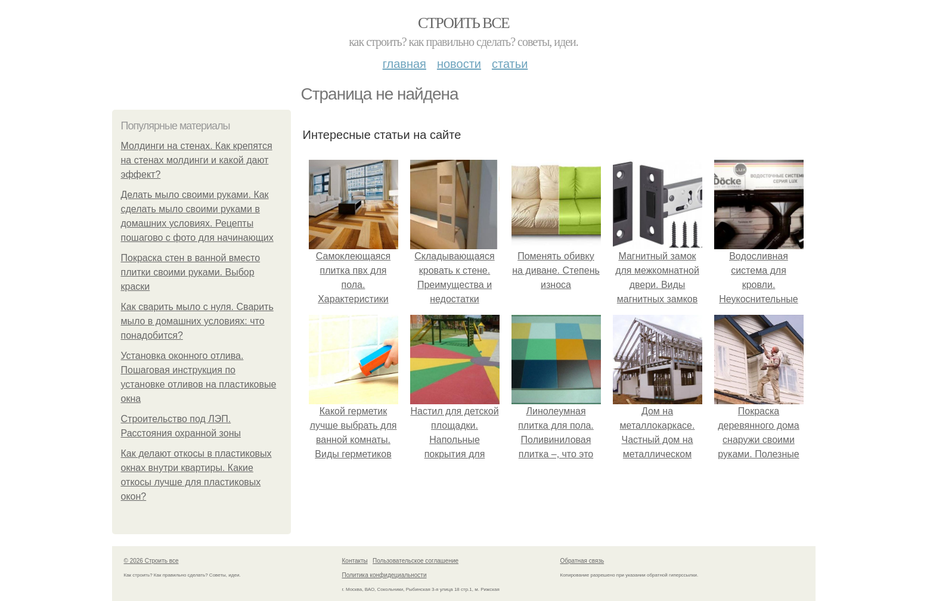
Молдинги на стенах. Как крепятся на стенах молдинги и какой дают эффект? (196, 160)
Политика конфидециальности (384, 575)
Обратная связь (582, 560)
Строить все (463, 23)
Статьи (510, 63)
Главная (404, 63)
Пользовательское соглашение (415, 560)
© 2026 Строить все (151, 560)
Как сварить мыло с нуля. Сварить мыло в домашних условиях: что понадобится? (197, 321)
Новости (459, 63)
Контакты (355, 560)
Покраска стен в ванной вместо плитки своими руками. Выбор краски (191, 272)
